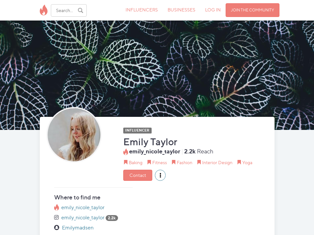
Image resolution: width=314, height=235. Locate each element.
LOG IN (213, 9)
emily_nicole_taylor (83, 207)
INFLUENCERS (142, 9)
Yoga (247, 162)
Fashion (184, 162)
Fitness (159, 162)
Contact (137, 175)
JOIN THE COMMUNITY (252, 10)
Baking (135, 162)
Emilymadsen (78, 228)
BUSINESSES (181, 9)
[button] (160, 175)
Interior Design (217, 162)
